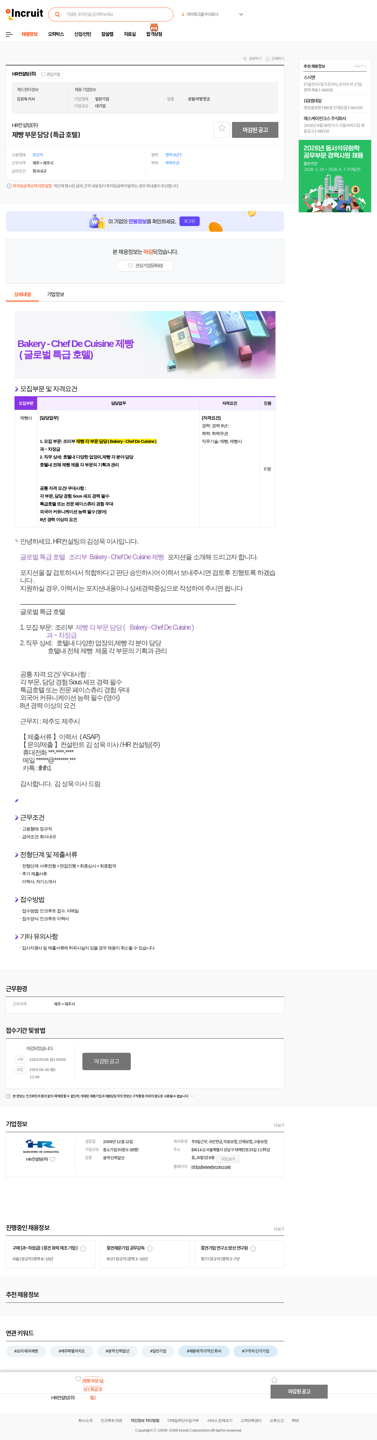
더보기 (279, 1125)
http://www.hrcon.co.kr (211, 1166)
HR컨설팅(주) (24, 74)
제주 (57, 1004)
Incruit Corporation (194, 1430)
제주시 (69, 1004)
